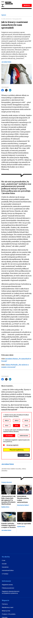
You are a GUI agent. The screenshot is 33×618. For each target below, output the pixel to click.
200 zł (16, 420)
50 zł (6, 425)
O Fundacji (5, 574)
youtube (8, 549)
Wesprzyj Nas (6, 610)
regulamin (15, 445)
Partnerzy (5, 604)
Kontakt (4, 563)
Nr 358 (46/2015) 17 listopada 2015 (11, 19)
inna (26, 425)
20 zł (16, 425)
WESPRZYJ (27, 5)
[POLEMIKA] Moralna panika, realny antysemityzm (23, 499)
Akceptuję (12, 445)
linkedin (24, 549)
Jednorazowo (24, 435)
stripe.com (24, 455)
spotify (29, 549)
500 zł (7, 420)
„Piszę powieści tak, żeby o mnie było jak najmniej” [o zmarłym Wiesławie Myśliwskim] (8, 500)
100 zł (26, 420)
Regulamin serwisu (7, 584)
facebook (3, 549)
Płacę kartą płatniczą (16, 449)
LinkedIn (10, 90)
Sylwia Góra (5, 507)
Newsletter (5, 567)
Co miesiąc (9, 435)
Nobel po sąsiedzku (24, 523)
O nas (3, 560)
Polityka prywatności (8, 588)
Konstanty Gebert (23, 505)
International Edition (8, 570)
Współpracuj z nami (7, 607)
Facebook (2, 90)
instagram (13, 549)
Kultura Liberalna (7, 4)
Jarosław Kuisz (6, 530)
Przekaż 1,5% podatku (8, 614)
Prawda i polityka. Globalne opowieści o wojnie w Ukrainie (8, 525)
